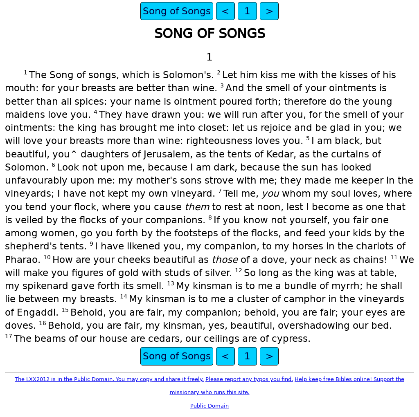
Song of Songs (177, 11)
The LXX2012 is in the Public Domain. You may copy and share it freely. (109, 379)
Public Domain (209, 406)
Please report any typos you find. (249, 379)
